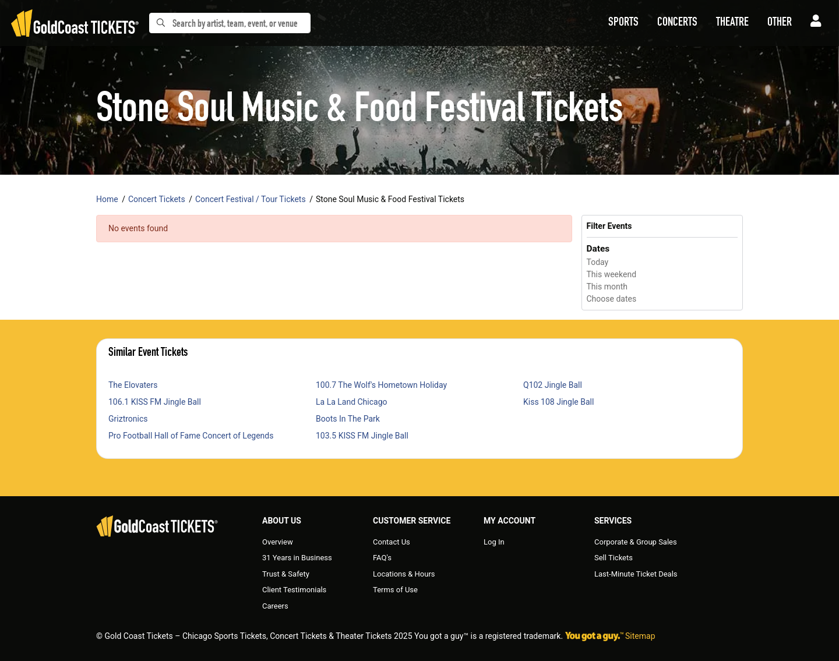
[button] (623, 23)
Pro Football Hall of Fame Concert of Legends (190, 435)
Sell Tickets (613, 557)
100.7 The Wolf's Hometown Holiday (381, 385)
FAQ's (382, 557)
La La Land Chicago (351, 402)
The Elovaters (132, 385)
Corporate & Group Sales (635, 542)
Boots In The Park (348, 418)
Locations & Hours (404, 574)
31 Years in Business (297, 557)
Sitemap (640, 636)
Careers (275, 606)
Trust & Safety (285, 574)
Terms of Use (395, 589)
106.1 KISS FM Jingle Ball (154, 402)
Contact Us (391, 542)
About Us (281, 520)
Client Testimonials (294, 589)
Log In (494, 542)
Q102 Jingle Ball (552, 385)
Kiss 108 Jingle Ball (558, 402)
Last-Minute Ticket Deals (636, 574)
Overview (277, 542)
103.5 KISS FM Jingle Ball (362, 435)
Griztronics (128, 418)
